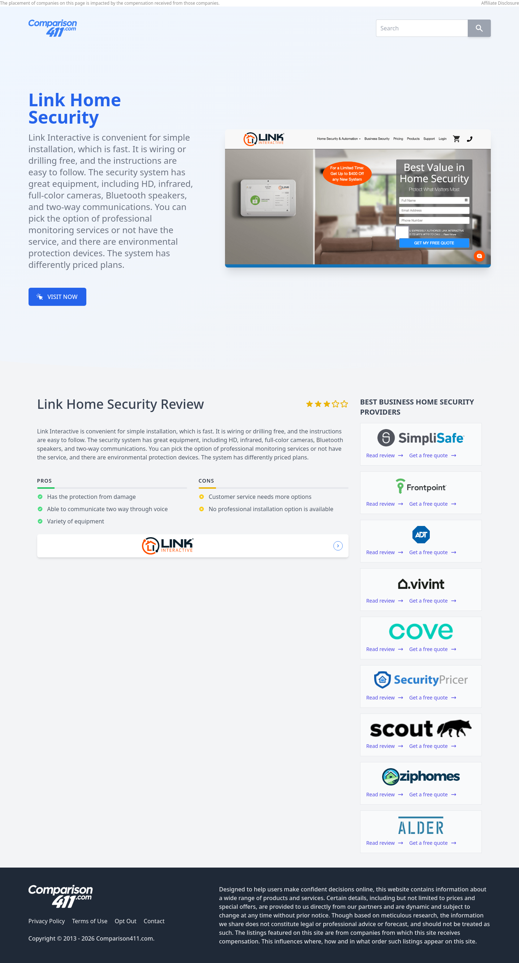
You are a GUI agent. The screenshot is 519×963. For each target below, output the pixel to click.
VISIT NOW (57, 297)
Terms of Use (89, 921)
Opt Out (125, 921)
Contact (154, 921)
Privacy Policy (47, 921)
